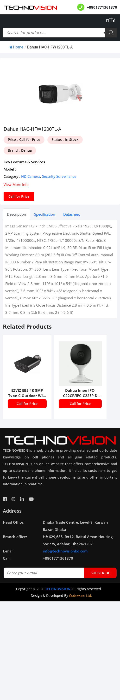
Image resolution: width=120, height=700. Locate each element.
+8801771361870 (102, 7)
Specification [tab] (44, 214)
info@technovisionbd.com (65, 551)
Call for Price (18, 196)
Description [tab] (16, 214)
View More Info (16, 184)
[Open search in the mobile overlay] (60, 32)
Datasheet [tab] (71, 214)
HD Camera (30, 176)
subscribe (100, 572)
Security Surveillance (59, 176)
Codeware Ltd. (80, 595)
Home (16, 47)
